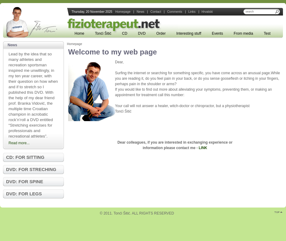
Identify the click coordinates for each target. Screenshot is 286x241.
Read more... (19, 143)
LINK (203, 148)
